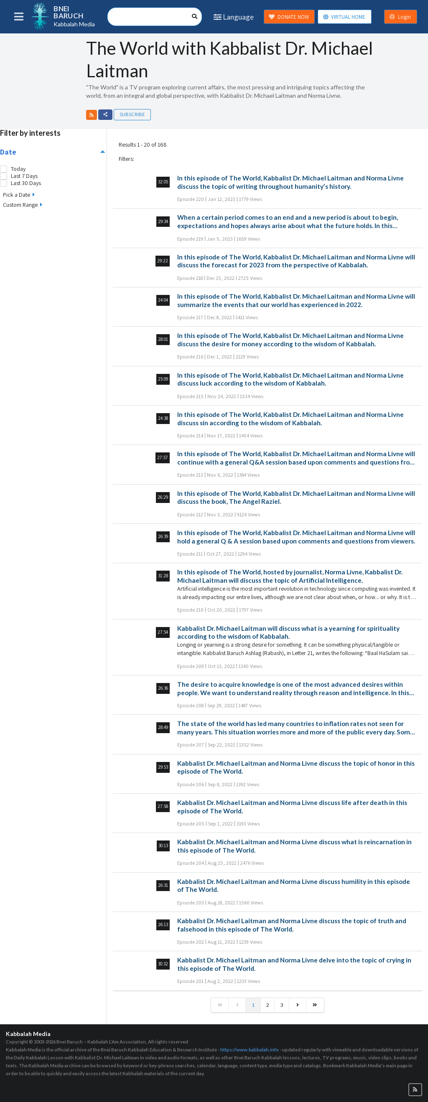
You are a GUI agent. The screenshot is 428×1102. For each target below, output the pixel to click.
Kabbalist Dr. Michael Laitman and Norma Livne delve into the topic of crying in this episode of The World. (294, 964)
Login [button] (400, 16)
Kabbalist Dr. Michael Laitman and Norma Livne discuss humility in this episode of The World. (293, 886)
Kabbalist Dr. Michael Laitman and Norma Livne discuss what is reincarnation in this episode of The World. (294, 846)
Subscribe (132, 114)
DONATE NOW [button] (289, 16)
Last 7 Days (24, 176)
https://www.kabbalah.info (249, 1049)
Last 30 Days (26, 183)
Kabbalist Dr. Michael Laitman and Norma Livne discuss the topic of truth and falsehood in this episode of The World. (291, 925)
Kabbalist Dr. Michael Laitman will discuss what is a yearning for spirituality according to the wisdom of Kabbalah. (288, 632)
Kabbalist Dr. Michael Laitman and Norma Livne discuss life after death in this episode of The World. (292, 807)
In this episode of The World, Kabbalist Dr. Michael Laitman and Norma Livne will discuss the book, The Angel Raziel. (296, 497)
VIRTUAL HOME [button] (344, 16)
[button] (91, 115)
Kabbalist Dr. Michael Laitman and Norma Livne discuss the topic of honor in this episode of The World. (296, 767)
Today (18, 169)
